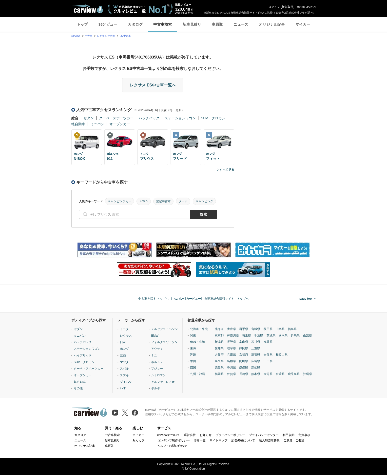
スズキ (124, 375)
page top (305, 298)
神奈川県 (233, 335)
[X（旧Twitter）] (125, 413)
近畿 (193, 354)
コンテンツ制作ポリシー (173, 440)
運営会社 (190, 435)
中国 (193, 361)
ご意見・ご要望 (294, 440)
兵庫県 (231, 354)
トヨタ (124, 329)
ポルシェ (157, 362)
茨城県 (271, 335)
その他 (78, 388)
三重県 (255, 348)
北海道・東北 (199, 329)
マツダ (124, 362)
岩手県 (243, 329)
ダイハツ (126, 382)
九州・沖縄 (197, 374)
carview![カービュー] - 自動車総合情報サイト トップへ (211, 298)
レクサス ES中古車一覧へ (153, 85)
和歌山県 (282, 354)
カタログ (135, 24)
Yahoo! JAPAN (306, 7)
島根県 (231, 361)
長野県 (231, 342)
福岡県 (219, 374)
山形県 (280, 329)
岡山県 (243, 361)
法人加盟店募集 (269, 440)
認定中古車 (163, 201)
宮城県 (255, 329)
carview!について (168, 435)
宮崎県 (280, 374)
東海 (193, 348)
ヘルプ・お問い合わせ (172, 446)
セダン (88, 118)
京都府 (243, 354)
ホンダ (124, 349)
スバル (124, 368)
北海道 (219, 329)
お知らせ (206, 435)
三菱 (123, 355)
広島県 (255, 361)
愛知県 (219, 348)
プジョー (157, 368)
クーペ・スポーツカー (116, 118)
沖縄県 (307, 374)
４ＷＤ (143, 201)
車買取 (217, 24)
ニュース (240, 24)
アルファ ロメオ (163, 382)
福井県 (268, 342)
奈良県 (268, 354)
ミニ (154, 355)
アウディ (157, 349)
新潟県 (219, 342)
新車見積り (192, 24)
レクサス (126, 335)
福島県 (292, 329)
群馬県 (295, 335)
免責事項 (304, 435)
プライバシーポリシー (230, 435)
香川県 (231, 367)
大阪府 (219, 354)
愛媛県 (243, 367)
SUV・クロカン (213, 118)
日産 (123, 342)
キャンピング (204, 201)
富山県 (243, 342)
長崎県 (243, 374)
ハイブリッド (83, 355)
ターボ (183, 201)
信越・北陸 (197, 342)
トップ (82, 24)
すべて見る (226, 169)
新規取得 (287, 7)
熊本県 (255, 374)
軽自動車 (78, 124)
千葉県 (258, 335)
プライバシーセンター (264, 435)
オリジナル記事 (272, 24)
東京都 (219, 335)
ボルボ (155, 388)
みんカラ (138, 440)
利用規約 (288, 435)
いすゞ (124, 388)
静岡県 (243, 348)
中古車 (88, 36)
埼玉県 (246, 335)
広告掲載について (243, 440)
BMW (154, 335)
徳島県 (219, 367)
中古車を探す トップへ (153, 298)
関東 (193, 335)
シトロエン (158, 375)
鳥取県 (219, 361)
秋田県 (268, 329)
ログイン (274, 7)
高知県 (255, 367)
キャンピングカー (119, 201)
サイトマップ (218, 440)
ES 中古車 (125, 36)
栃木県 (283, 335)
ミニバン (97, 124)
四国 (193, 367)
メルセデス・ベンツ (164, 329)
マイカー (302, 24)
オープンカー (119, 124)
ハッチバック (149, 118)
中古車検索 (162, 24)
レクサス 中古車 (106, 36)
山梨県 (307, 335)
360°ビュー (107, 24)
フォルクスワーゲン (164, 342)
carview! (75, 36)
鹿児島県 (294, 374)
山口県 (268, 361)
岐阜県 (231, 348)
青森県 (231, 329)
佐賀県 (231, 374)
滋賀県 (255, 354)
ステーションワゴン (180, 118)
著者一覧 (200, 440)
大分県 (268, 374)
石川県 (255, 342)
